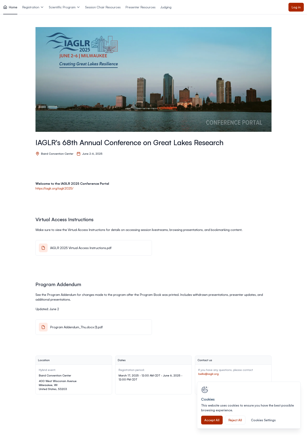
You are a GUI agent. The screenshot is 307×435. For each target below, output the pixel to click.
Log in (296, 7)
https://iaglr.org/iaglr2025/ (54, 188)
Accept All (211, 420)
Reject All (235, 420)
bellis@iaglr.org (208, 373)
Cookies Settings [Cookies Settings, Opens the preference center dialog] (263, 420)
